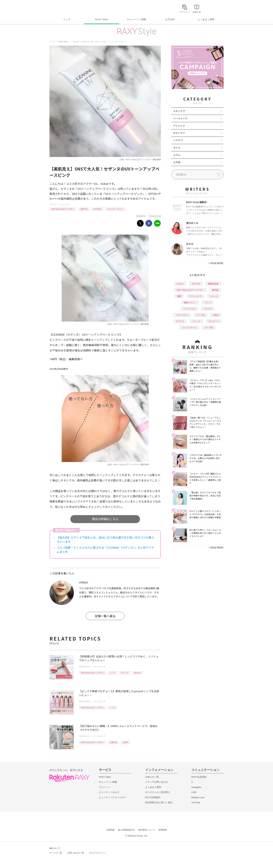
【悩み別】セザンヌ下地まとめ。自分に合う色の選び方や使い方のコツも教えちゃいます (105, 539)
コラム (176, 155)
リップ (112, 672)
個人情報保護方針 (126, 830)
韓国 (179, 296)
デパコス (180, 321)
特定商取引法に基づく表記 (158, 802)
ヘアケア (178, 140)
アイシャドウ (195, 296)
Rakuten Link (198, 797)
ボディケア (179, 133)
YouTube (195, 802)
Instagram (196, 787)
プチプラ (208, 308)
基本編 (215, 289)
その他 (176, 162)
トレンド (214, 296)
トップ (66, 19)
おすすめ (196, 283)
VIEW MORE (216, 263)
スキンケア (179, 111)
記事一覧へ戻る (105, 616)
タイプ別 (209, 327)
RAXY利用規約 (152, 797)
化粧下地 (83, 209)
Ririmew (137, 672)
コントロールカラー (115, 209)
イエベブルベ (182, 314)
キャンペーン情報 (136, 19)
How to (180, 283)
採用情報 (162, 830)
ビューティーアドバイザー (112, 797)
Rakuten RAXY (64, 8)
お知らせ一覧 (152, 777)
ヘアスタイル (189, 308)
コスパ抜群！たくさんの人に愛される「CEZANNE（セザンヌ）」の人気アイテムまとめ (105, 549)
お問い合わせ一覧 (75, 853)
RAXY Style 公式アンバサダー (63, 209)
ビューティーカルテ (109, 792)
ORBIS (125, 742)
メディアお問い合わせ (156, 782)
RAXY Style (101, 19)
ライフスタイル (189, 327)
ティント (124, 672)
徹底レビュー (190, 302)
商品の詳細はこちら (105, 519)
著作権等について (146, 830)
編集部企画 (213, 283)
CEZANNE (97, 209)
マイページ (104, 787)
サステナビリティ (97, 853)
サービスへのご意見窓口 (157, 792)
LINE (193, 792)
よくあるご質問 (206, 19)
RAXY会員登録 (198, 777)
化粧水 (216, 314)
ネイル (176, 147)
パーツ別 (200, 314)
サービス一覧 (55, 853)
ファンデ (196, 321)
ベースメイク (64, 204)
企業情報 (110, 830)
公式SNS (170, 19)
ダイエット (214, 321)
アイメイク (179, 125)
